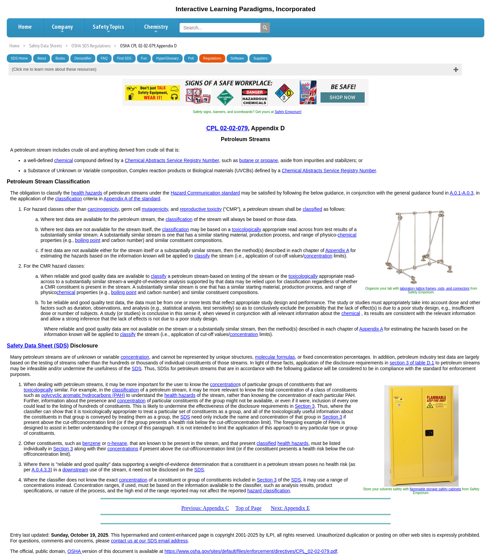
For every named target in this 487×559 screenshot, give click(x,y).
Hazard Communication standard (205, 193)
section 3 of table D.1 (412, 362)
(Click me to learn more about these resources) (54, 69)
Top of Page (248, 508)
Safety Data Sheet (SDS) (38, 346)
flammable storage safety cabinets (435, 489)
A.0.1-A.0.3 (461, 193)
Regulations (212, 58)
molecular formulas (275, 357)
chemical (63, 160)
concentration (318, 256)
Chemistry (156, 28)
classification (68, 198)
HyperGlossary (167, 58)
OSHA (74, 551)
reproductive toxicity (201, 209)
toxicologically (246, 229)
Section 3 (305, 406)
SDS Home (19, 58)
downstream (75, 469)
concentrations (123, 448)
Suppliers (260, 58)
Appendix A (337, 250)
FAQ (104, 58)
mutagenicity (155, 209)
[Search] (265, 28)
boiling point (87, 240)
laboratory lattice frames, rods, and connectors (434, 288)
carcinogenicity (103, 209)
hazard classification (268, 490)
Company (62, 28)
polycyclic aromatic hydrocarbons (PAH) (83, 395)
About (41, 58)
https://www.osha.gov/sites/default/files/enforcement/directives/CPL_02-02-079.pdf (251, 551)
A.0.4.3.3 (40, 469)
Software (237, 58)
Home (25, 26)
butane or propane (258, 160)
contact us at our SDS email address (149, 540)
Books (60, 58)
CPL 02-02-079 (227, 128)
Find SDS (124, 58)
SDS (137, 368)
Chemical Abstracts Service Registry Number (172, 160)
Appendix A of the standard (131, 198)
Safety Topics (108, 28)
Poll (191, 58)
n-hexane (117, 443)
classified (312, 209)
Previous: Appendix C (205, 508)
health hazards (86, 193)
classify (202, 256)
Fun (144, 58)
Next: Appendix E (290, 508)
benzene (92, 443)
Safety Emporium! (288, 112)
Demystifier (82, 58)
